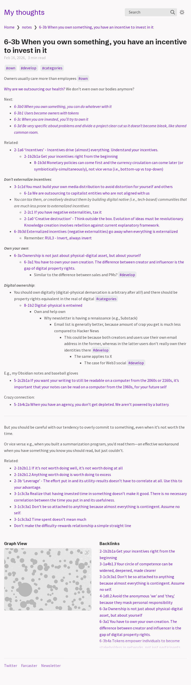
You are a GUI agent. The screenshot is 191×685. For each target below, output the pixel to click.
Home (9, 27)
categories (53, 68)
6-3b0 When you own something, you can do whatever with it (63, 106)
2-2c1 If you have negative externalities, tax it (63, 212)
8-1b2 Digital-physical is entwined (53, 305)
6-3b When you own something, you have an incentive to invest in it (96, 27)
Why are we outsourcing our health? (34, 88)
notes (27, 27)
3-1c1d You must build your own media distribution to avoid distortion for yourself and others (93, 186)
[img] (172, 12)
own (11, 68)
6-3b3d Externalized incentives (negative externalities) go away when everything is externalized (96, 231)
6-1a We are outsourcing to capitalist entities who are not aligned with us (87, 193)
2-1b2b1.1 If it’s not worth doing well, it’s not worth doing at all (68, 467)
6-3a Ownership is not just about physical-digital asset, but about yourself (77, 255)
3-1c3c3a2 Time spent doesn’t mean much (50, 519)
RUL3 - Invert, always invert (68, 237)
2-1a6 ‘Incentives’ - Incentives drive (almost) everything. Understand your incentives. (86, 149)
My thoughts (24, 12)
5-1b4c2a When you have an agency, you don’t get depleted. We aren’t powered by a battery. (91, 404)
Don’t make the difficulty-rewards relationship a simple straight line (72, 525)
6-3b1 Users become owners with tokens (46, 112)
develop (29, 68)
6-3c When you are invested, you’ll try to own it (51, 119)
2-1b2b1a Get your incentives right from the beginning (71, 156)
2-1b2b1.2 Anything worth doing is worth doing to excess (62, 474)
